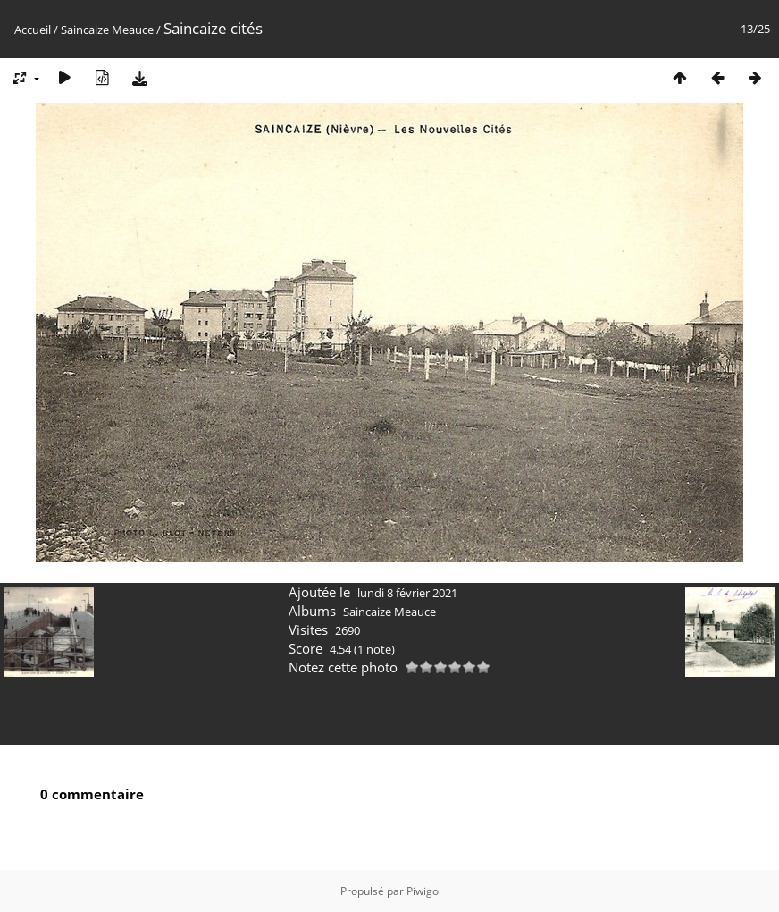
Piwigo (422, 891)
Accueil (32, 29)
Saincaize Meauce (107, 29)
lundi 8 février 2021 (407, 593)
